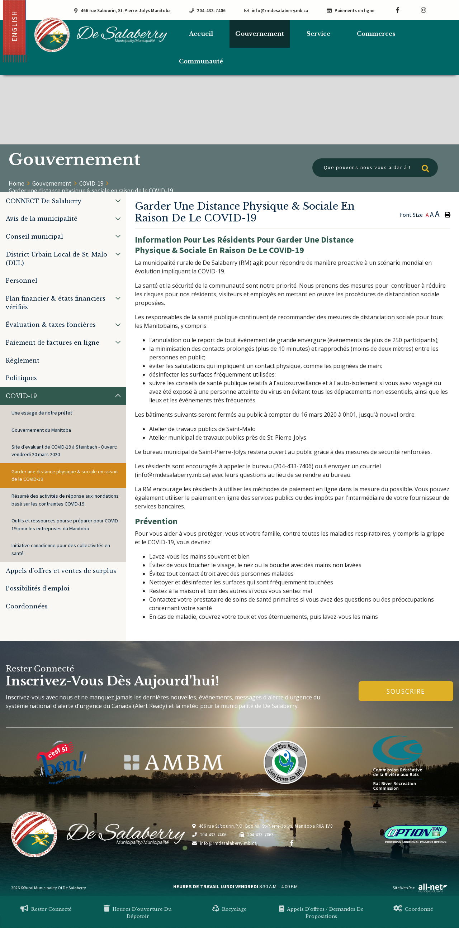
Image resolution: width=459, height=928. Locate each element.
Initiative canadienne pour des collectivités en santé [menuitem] (60, 549)
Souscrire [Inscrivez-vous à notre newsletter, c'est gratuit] (406, 691)
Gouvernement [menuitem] (259, 33)
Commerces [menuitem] (376, 33)
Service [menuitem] (318, 33)
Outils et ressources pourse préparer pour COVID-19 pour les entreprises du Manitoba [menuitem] (65, 524)
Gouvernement (51, 183)
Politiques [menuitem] (21, 378)
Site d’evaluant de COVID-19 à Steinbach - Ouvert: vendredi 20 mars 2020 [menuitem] (64, 451)
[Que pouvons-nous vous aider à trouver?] (375, 167)
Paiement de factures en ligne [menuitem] (52, 342)
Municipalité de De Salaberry (100, 34)
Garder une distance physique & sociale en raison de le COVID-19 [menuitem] (64, 475)
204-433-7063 (257, 834)
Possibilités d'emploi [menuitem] (38, 588)
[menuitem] (201, 34)
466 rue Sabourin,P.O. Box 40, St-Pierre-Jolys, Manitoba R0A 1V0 (262, 826)
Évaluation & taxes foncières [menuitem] (51, 324)
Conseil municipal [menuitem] (34, 236)
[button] (118, 200)
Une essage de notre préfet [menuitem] (41, 413)
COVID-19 (91, 183)
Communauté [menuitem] (201, 61)
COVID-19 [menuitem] (21, 396)
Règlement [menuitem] (22, 360)
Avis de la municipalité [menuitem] (41, 218)
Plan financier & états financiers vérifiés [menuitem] (55, 303)
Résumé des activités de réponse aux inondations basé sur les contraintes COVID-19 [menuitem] (65, 500)
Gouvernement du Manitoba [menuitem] (41, 430)
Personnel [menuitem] (21, 280)
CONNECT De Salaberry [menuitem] (43, 201)
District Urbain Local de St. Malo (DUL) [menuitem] (56, 259)
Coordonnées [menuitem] (27, 606)
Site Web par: (420, 887)
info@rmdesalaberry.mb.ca (224, 843)
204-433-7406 (209, 834)
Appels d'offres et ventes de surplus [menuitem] (61, 570)
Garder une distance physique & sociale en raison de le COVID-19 (91, 190)
